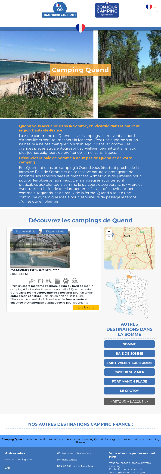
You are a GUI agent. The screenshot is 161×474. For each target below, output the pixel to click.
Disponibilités (55, 231)
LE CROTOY (129, 388)
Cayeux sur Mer (129, 370)
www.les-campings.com (20, 455)
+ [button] (109, 232)
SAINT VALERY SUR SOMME (129, 361)
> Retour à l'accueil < (129, 399)
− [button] (109, 237)
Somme (129, 344)
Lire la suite (86, 308)
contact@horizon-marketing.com (130, 468)
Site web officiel (25, 231)
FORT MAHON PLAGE (129, 379)
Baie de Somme (129, 352)
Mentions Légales (68, 455)
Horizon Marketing (83, 461)
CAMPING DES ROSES (37, 270)
